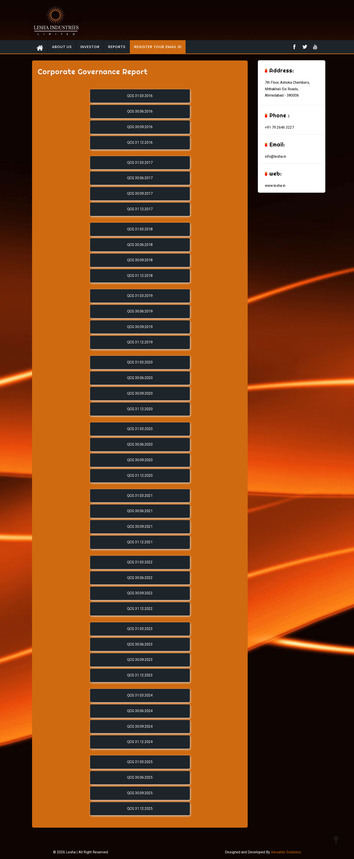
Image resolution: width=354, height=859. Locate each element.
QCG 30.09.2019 (140, 327)
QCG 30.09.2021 (140, 526)
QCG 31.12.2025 (140, 808)
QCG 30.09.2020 (140, 393)
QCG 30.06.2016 (140, 111)
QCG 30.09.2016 (140, 127)
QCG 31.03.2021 (140, 495)
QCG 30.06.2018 (140, 245)
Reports (117, 46)
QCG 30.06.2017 (140, 178)
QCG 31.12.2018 (140, 275)
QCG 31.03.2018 (140, 229)
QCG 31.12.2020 (140, 409)
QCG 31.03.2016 (140, 96)
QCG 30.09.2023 (140, 660)
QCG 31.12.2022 (140, 609)
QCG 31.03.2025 (140, 762)
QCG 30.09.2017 (140, 193)
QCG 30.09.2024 (140, 726)
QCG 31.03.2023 (140, 629)
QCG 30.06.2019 (140, 311)
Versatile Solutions (286, 852)
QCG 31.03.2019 (140, 296)
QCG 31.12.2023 (140, 675)
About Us (62, 46)
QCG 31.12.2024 (140, 742)
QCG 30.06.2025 (140, 777)
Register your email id (158, 46)
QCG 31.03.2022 (140, 562)
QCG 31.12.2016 (140, 142)
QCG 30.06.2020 (140, 378)
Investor (90, 46)
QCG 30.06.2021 (140, 511)
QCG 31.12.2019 (140, 342)
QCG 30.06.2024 (140, 711)
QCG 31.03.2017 (140, 162)
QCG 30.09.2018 (140, 260)
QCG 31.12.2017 (140, 209)
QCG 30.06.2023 (140, 644)
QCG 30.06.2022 (140, 578)
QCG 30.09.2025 (140, 793)
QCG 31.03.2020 (140, 362)
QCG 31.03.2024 (140, 695)
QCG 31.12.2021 (140, 542)
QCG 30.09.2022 (140, 593)
